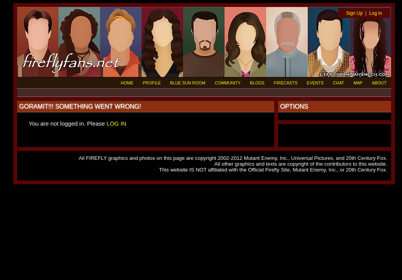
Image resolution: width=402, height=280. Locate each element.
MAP (357, 82)
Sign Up (354, 13)
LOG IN (117, 123)
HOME (127, 82)
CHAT (338, 82)
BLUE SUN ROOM (188, 82)
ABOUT (379, 82)
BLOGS (257, 82)
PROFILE (151, 82)
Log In (375, 13)
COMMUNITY (228, 82)
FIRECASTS (286, 82)
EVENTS (315, 82)
